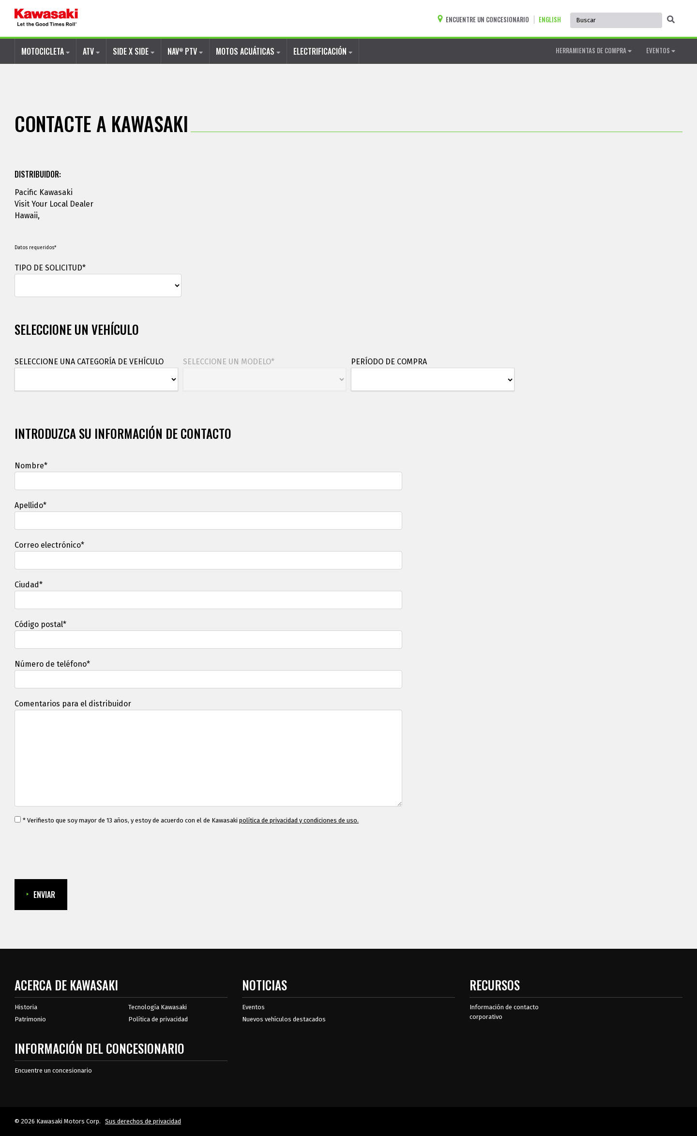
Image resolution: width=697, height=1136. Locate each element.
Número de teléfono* (52, 664)
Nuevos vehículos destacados (284, 1019)
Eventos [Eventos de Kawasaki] (253, 1007)
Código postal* (40, 624)
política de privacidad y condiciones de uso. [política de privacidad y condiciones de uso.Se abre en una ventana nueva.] (299, 820)
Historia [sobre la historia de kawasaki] (26, 1007)
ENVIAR (41, 894)
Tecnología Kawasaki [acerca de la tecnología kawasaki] (157, 1007)
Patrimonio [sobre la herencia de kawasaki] (30, 1019)
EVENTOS (660, 50)
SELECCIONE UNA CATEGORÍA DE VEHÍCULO (89, 361)
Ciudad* (29, 584)
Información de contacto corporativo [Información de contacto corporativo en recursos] (504, 1011)
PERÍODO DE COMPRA (389, 361)
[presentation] (88, 852)
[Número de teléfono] (208, 679)
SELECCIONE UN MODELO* (228, 361)
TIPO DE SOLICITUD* (50, 267)
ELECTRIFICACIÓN (322, 51)
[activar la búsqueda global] (671, 20)
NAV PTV (185, 51)
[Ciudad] (208, 600)
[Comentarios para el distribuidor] (208, 758)
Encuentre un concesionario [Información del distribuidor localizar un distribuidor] (53, 1070)
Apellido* (30, 505)
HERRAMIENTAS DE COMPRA (594, 50)
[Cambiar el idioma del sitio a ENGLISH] (552, 19)
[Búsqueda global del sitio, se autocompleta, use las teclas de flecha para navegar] (616, 20)
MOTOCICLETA (45, 51)
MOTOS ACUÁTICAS (248, 51)
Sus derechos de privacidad (143, 1121)
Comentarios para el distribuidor (73, 703)
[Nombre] (208, 481)
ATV (91, 51)
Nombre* (31, 465)
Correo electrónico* (49, 545)
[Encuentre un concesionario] (485, 19)
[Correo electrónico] (208, 560)
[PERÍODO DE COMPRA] (432, 379)
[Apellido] (208, 520)
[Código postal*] (208, 639)
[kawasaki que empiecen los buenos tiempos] (46, 18)
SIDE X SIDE (133, 51)
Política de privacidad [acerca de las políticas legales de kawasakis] (158, 1019)
